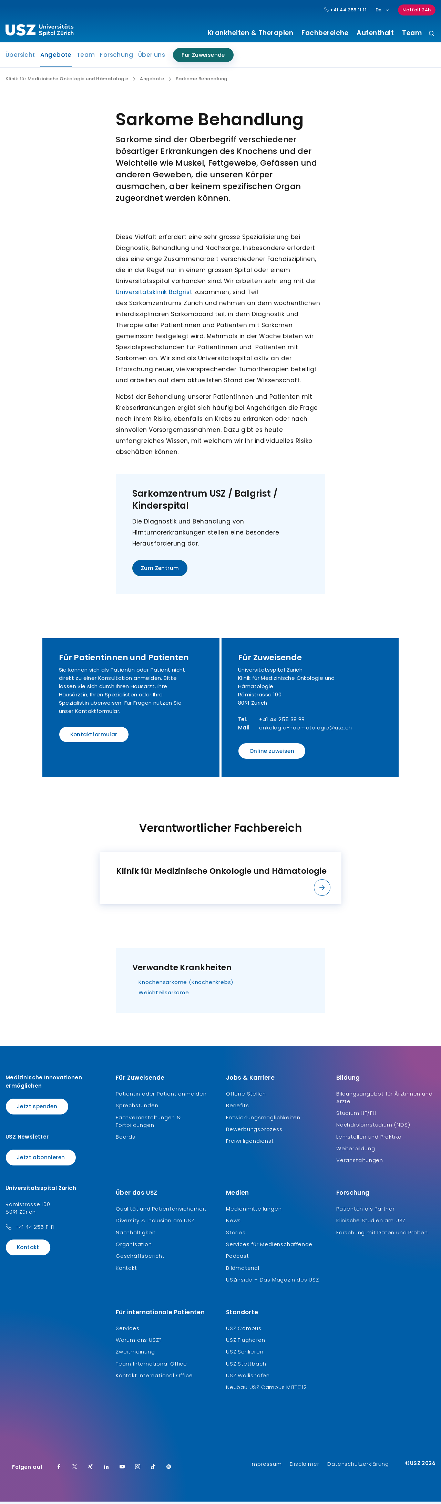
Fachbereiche (324, 33)
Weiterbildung (355, 1150)
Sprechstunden (137, 1107)
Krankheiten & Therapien (251, 33)
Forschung (116, 57)
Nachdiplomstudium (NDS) (373, 1127)
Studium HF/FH (356, 1115)
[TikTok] (153, 1469)
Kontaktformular (93, 736)
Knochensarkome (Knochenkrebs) (186, 984)
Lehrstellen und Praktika (369, 1139)
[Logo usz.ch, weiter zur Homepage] (39, 31)
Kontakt (28, 1249)
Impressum (265, 1466)
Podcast (237, 1258)
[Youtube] (122, 1469)
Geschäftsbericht (140, 1258)
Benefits (237, 1107)
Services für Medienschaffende (269, 1246)
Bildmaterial (242, 1270)
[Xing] (90, 1469)
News (233, 1222)
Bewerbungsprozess (254, 1131)
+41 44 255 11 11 (34, 1229)
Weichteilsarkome (164, 994)
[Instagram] (138, 1469)
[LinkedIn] (106, 1469)
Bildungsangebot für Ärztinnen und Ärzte (384, 1099)
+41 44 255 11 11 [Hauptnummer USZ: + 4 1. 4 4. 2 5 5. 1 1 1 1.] (345, 10)
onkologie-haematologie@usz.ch (305, 730)
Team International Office (151, 1366)
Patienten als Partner (365, 1211)
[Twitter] (75, 1469)
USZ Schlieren (244, 1354)
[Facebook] (59, 1469)
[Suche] (431, 34)
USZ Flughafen (245, 1342)
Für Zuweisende (203, 57)
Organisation (134, 1246)
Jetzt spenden (37, 1108)
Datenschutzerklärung (358, 1466)
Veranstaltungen (359, 1162)
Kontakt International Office (154, 1377)
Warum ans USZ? (139, 1342)
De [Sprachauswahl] (383, 10)
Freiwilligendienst (250, 1143)
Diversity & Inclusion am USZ (155, 1222)
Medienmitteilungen (253, 1211)
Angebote (56, 59)
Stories (236, 1234)
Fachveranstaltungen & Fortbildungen (148, 1123)
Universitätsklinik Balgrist (154, 294)
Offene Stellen (246, 1096)
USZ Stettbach (246, 1366)
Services (127, 1330)
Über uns (151, 57)
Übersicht (20, 57)
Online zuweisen (271, 753)
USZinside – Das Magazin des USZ (272, 1282)
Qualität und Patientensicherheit (161, 1211)
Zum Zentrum (160, 570)
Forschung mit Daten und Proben (382, 1234)
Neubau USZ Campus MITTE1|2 (266, 1389)
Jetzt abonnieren (41, 1159)
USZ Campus (243, 1330)
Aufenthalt (375, 33)
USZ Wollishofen (248, 1377)
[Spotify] (169, 1469)
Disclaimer (304, 1466)
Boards (125, 1139)
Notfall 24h (416, 10)
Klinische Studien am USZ (371, 1222)
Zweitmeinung (135, 1354)
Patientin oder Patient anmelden (161, 1096)
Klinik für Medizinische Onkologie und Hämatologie (67, 81)
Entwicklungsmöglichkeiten (263, 1119)
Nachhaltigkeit (136, 1234)
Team (412, 33)
